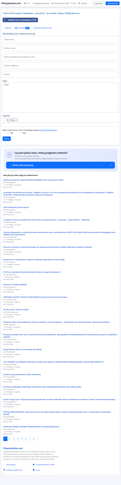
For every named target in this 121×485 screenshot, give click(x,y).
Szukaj (82, 3)
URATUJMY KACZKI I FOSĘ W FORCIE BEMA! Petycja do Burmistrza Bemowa (35, 297)
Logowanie (98, 3)
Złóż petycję (113, 3)
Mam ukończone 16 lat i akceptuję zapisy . (30, 130)
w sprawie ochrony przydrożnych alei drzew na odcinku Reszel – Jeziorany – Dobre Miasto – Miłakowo (46, 220)
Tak (11, 133)
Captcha (6, 115)
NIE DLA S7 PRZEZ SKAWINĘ (15, 284)
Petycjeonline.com (11, 3)
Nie (24, 133)
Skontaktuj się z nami (60, 3)
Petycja (8, 28)
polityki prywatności (48, 130)
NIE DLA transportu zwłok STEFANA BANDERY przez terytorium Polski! (33, 180)
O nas (73, 3)
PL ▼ (27, 3)
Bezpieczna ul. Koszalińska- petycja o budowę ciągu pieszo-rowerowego (34, 259)
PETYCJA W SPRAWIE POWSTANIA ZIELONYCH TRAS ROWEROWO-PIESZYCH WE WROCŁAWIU (42, 387)
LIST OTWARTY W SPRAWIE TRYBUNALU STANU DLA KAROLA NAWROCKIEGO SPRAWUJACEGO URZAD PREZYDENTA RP (53, 362)
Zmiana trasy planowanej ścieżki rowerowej (22, 374)
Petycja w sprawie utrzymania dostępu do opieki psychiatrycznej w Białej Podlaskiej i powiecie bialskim (47, 247)
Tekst (5, 81)
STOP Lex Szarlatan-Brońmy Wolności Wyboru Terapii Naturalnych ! (32, 272)
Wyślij (6, 138)
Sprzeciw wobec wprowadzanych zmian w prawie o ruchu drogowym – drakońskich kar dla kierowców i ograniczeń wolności (56, 322)
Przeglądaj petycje (41, 3)
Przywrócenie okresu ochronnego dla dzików (22, 349)
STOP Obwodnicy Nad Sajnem (16, 207)
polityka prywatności (43, 28)
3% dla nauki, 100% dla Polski (15, 309)
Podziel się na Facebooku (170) (19, 20)
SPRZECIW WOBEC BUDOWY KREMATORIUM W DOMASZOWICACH (31, 427)
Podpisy (22, 28)
